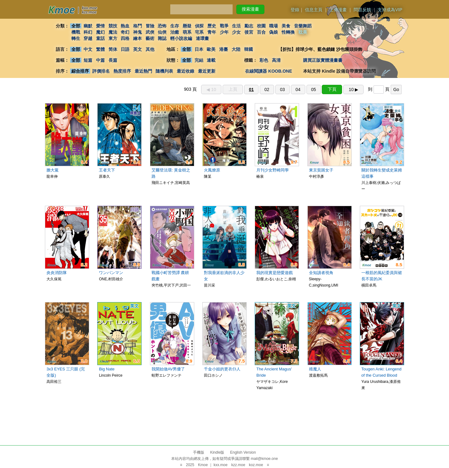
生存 (174, 25)
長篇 (112, 60)
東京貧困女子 (321, 170)
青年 (211, 32)
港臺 (223, 49)
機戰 (75, 32)
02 (266, 89)
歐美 (211, 49)
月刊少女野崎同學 (272, 170)
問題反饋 (362, 9)
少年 (224, 32)
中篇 (100, 60)
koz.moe (256, 465)
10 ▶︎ (353, 89)
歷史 (211, 25)
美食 (286, 25)
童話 (100, 38)
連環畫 (202, 38)
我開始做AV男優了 (168, 369)
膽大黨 (52, 170)
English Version (243, 452)
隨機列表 (164, 71)
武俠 (150, 32)
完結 (199, 60)
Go (396, 89)
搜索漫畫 (250, 9)
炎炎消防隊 (56, 272)
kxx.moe (221, 465)
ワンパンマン (111, 272)
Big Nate (106, 369)
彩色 (263, 60)
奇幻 (125, 32)
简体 (112, 49)
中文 (88, 49)
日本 (199, 49)
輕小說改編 (181, 38)
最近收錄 (186, 71)
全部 (75, 25)
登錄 (295, 9)
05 (313, 89)
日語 (125, 49)
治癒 (174, 32)
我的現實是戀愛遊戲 (274, 272)
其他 (150, 49)
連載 (211, 60)
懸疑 (187, 25)
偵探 (199, 25)
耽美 (302, 32)
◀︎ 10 (211, 89)
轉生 (75, 38)
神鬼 (137, 32)
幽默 (88, 25)
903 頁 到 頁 (293, 89)
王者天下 (107, 170)
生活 (236, 25)
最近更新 (207, 71)
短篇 (88, 60)
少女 (236, 32)
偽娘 (273, 32)
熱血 (125, 25)
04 (298, 89)
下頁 (332, 89)
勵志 (248, 25)
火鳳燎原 (212, 170)
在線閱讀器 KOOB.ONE (268, 71)
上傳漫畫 (338, 9)
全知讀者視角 (321, 272)
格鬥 (137, 25)
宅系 (199, 32)
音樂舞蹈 (303, 25)
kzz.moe (238, 465)
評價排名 (101, 71)
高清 (276, 60)
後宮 (248, 32)
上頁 (233, 89)
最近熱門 (143, 71)
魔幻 (100, 32)
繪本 (137, 38)
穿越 (88, 38)
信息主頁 (313, 9)
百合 (261, 32)
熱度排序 (122, 71)
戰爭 (224, 25)
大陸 (236, 49)
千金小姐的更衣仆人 (222, 369)
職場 (273, 25)
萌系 (187, 32)
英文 (137, 49)
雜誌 (162, 38)
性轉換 (288, 32)
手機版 (198, 452)
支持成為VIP (390, 9)
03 (282, 89)
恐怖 (162, 25)
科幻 (88, 32)
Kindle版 (217, 452)
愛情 (100, 25)
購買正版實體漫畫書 (322, 60)
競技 (112, 25)
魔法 (112, 32)
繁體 (100, 49)
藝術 (150, 38)
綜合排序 (80, 71)
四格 (125, 38)
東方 (112, 38)
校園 (261, 25)
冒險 (150, 25)
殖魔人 (315, 369)
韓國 (248, 49)
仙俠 (162, 32)
